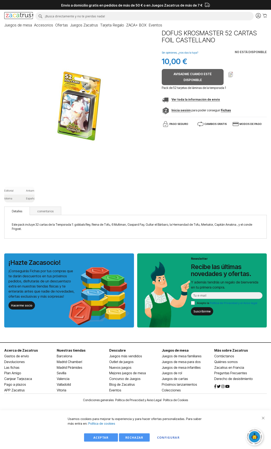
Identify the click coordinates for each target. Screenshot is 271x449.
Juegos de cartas (175, 379)
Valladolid (64, 384)
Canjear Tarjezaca (18, 379)
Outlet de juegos (121, 362)
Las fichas (11, 367)
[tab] (17, 211)
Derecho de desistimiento (233, 379)
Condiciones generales (98, 400)
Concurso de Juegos (125, 379)
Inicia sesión (181, 110)
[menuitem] (18, 25)
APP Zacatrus (14, 390)
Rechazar (134, 437)
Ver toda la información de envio (195, 99)
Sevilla (61, 373)
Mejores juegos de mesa (127, 373)
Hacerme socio (21, 305)
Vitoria (61, 390)
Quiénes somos (226, 362)
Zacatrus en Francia (229, 367)
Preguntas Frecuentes (230, 373)
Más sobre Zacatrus (231, 350)
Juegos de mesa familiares (182, 356)
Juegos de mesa (175, 350)
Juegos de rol (172, 373)
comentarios (45, 211)
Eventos (115, 390)
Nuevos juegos (120, 367)
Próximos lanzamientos (179, 384)
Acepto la (227, 303)
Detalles (17, 211)
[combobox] (144, 16)
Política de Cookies (175, 400)
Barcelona (64, 356)
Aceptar (100, 437)
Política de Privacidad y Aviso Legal (138, 400)
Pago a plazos (15, 384)
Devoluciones (14, 362)
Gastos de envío (16, 356)
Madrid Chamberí (69, 362)
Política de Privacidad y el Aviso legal (233, 303)
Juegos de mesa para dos (181, 362)
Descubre (117, 350)
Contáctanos (224, 356)
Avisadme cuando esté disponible (193, 77)
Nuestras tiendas (71, 350)
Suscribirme (202, 311)
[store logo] (18, 16)
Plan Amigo (12, 373)
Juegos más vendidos (125, 356)
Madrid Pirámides (69, 367)
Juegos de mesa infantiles (181, 367)
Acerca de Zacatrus (21, 350)
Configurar (168, 437)
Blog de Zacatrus (122, 384)
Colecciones (171, 390)
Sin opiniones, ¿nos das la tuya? (180, 52)
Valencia (63, 379)
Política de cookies (101, 423)
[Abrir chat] (255, 437)
